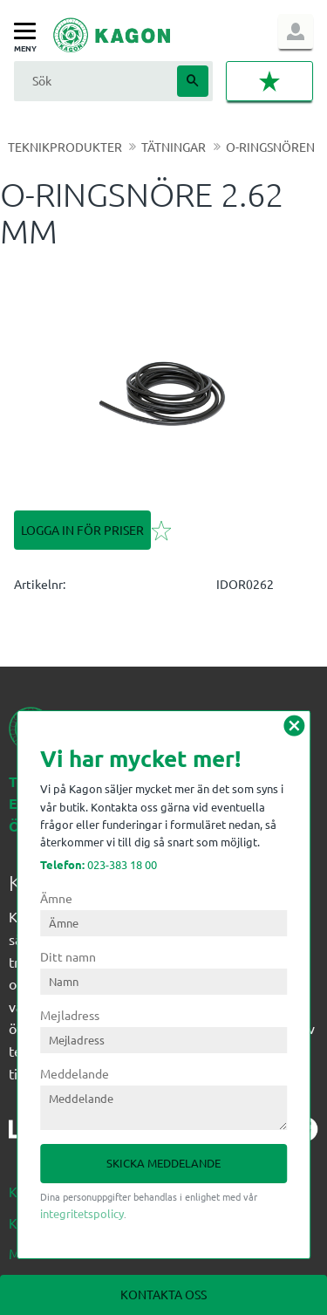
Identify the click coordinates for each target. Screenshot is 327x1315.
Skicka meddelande (163, 1162)
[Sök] (192, 81)
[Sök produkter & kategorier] (93, 81)
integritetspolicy (82, 1213)
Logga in (296, 31)
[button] (29, 32)
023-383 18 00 (98, 864)
